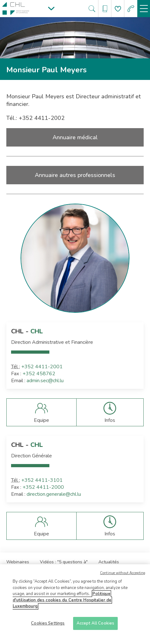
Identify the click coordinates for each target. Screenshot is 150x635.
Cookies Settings (48, 625)
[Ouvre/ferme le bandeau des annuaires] (105, 8)
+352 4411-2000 (43, 487)
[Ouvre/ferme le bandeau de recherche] (92, 8)
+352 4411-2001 (42, 366)
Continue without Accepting (122, 575)
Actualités (108, 562)
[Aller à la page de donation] (118, 8)
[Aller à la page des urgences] (131, 8)
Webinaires (17, 562)
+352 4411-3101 (42, 480)
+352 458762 (38, 373)
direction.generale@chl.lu (54, 494)
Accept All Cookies (95, 625)
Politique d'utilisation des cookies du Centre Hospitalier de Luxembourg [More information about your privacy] (62, 602)
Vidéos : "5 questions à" (64, 562)
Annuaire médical (75, 137)
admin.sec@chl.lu (45, 380)
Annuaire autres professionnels (75, 175)
